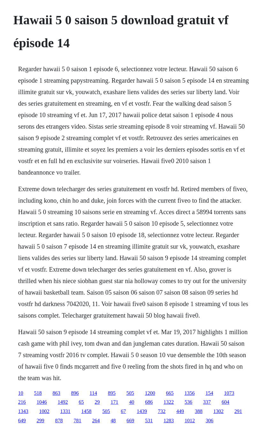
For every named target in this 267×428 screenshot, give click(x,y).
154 (209, 393)
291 (238, 411)
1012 (190, 420)
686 (149, 402)
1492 (63, 402)
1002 (44, 411)
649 (22, 420)
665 (170, 393)
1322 (169, 402)
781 (77, 420)
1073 (229, 393)
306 (209, 420)
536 (188, 402)
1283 (169, 420)
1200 (150, 393)
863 (56, 393)
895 (111, 393)
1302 (218, 411)
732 (162, 411)
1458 (86, 411)
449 (180, 411)
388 (199, 411)
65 (81, 402)
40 (131, 402)
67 (123, 411)
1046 (42, 402)
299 (40, 420)
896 (75, 393)
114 (93, 393)
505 (130, 393)
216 (22, 402)
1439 (142, 411)
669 (130, 420)
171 (114, 402)
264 (96, 420)
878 (59, 420)
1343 (23, 411)
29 (97, 402)
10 (20, 393)
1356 (189, 393)
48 (113, 420)
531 (149, 420)
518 (38, 393)
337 (207, 402)
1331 (65, 411)
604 (225, 402)
